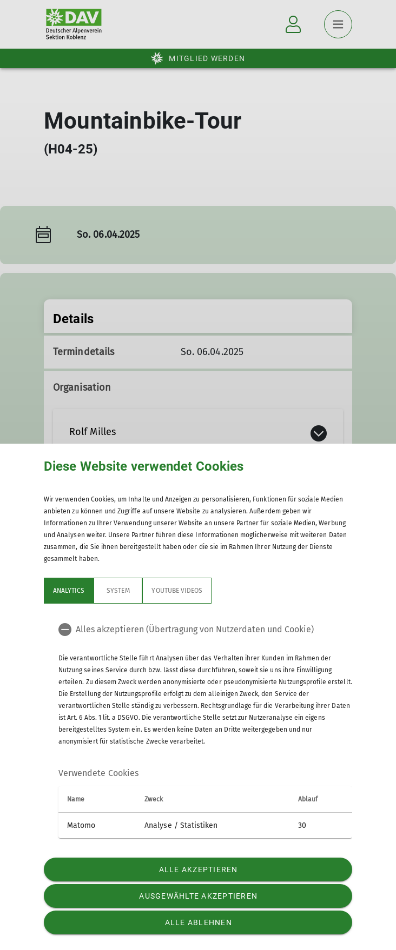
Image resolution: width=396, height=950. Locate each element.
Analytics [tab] (68, 590)
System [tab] (118, 590)
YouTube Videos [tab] (176, 590)
